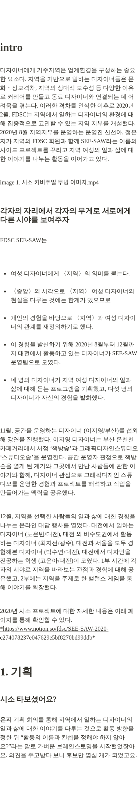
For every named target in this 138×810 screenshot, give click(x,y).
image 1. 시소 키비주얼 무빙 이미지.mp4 (49, 182)
